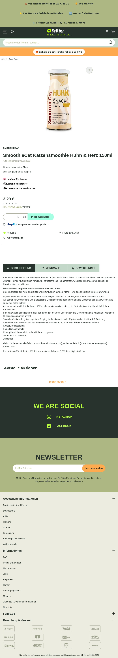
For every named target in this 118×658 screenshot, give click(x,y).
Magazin (7, 596)
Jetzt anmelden (94, 468)
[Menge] (12, 216)
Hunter (6, 585)
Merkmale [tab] (51, 268)
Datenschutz (9, 511)
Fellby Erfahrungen (12, 562)
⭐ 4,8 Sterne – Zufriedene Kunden (41, 13)
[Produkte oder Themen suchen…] (55, 42)
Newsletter (8, 607)
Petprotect (8, 579)
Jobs (5, 574)
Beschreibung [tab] (19, 268)
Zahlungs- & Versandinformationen (19, 601)
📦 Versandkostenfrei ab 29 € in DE (47, 3)
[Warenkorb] (113, 32)
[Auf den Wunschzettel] (89, 70)
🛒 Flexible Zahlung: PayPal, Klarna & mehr (59, 22)
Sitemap (7, 527)
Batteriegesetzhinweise (14, 538)
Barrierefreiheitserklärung (15, 505)
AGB (5, 516)
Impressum (8, 533)
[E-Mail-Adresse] (49, 468)
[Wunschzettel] (12, 32)
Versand (26, 207)
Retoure (7, 522)
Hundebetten (9, 568)
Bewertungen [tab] (83, 268)
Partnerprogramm (11, 590)
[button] (107, 32)
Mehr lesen (57, 381)
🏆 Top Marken (84, 3)
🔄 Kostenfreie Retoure (84, 13)
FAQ (5, 557)
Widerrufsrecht (10, 544)
